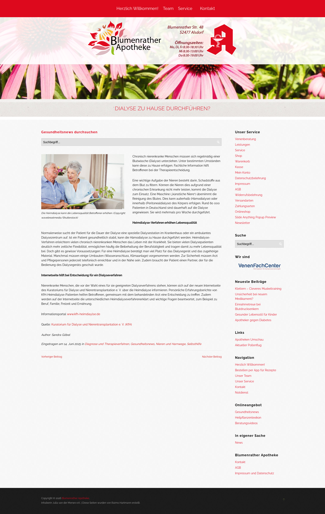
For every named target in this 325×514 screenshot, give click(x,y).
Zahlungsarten (245, 206)
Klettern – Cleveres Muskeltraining (258, 288)
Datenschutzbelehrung (250, 178)
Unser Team (243, 375)
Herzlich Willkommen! (137, 8)
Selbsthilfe (194, 344)
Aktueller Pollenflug (248, 345)
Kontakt (207, 8)
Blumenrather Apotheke (75, 498)
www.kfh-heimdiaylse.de (83, 314)
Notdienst (241, 392)
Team (168, 8)
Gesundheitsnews (142, 344)
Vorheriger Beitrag (51, 356)
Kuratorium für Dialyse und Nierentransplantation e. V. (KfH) (91, 324)
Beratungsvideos (246, 423)
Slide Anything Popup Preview (255, 217)
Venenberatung (245, 139)
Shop (238, 155)
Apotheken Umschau (249, 339)
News (239, 442)
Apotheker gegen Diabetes (253, 320)
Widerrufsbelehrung (248, 195)
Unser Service (244, 381)
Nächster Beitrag (212, 356)
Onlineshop (242, 211)
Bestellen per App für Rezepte (255, 370)
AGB (238, 189)
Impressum (242, 183)
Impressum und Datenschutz (254, 473)
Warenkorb (242, 161)
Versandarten (244, 200)
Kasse (239, 167)
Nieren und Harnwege (171, 344)
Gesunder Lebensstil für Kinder (256, 314)
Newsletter (242, 223)
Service (185, 8)
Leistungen (242, 144)
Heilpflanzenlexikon (248, 417)
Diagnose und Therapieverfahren (107, 344)
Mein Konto (242, 172)
